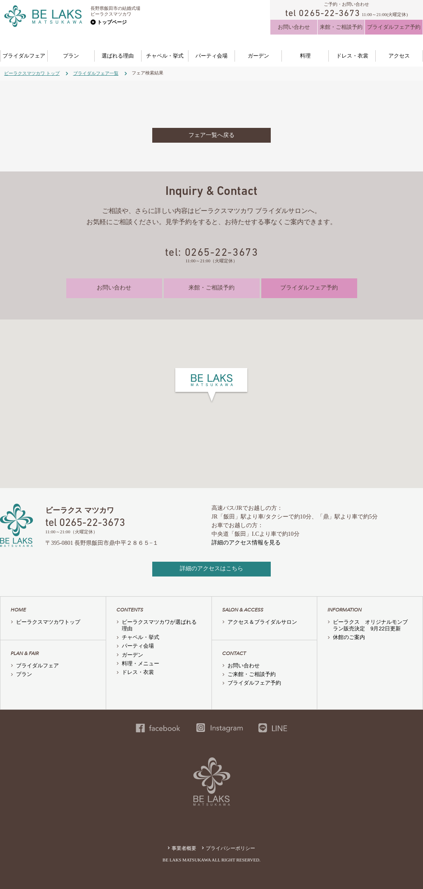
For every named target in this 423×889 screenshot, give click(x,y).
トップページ (112, 22)
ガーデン (258, 56)
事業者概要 (184, 848)
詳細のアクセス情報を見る (246, 542)
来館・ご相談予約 (341, 27)
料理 (305, 56)
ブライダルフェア (23, 56)
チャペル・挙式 (165, 56)
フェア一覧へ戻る (211, 135)
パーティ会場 (211, 56)
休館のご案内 (349, 637)
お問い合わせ (294, 27)
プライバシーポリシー (230, 848)
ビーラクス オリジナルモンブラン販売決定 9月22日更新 (370, 625)
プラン (71, 56)
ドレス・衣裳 (352, 56)
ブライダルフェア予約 (394, 27)
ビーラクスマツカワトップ (48, 622)
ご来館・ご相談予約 (252, 674)
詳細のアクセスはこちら (211, 568)
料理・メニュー (140, 663)
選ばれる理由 (118, 56)
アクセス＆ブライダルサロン (262, 622)
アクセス (399, 56)
